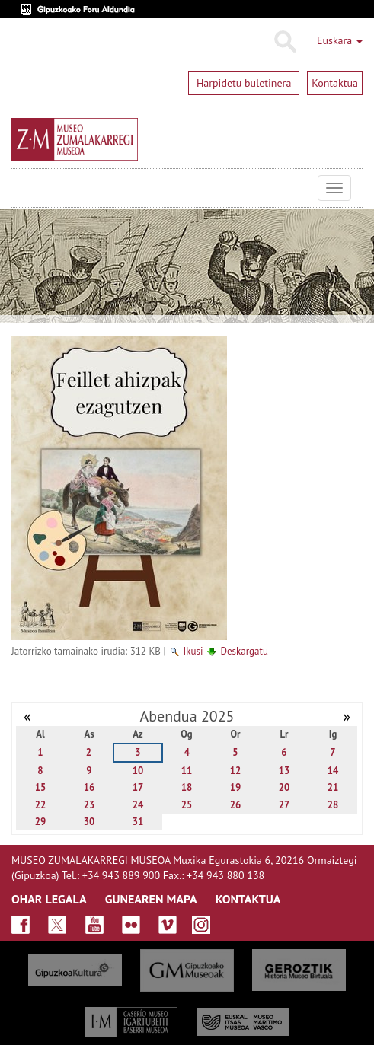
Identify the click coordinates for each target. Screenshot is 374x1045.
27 (284, 804)
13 (284, 770)
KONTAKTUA (248, 898)
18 (187, 787)
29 (40, 821)
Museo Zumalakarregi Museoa (22, 188)
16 (89, 787)
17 (138, 787)
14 (333, 770)
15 (40, 787)
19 (235, 787)
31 (138, 821)
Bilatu (284, 41)
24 (138, 804)
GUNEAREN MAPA (151, 898)
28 (333, 804)
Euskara (340, 40)
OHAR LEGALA (49, 898)
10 (138, 770)
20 (284, 787)
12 (235, 770)
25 (187, 804)
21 (333, 787)
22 (40, 804)
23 (89, 804)
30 (89, 821)
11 (187, 770)
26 (235, 804)
